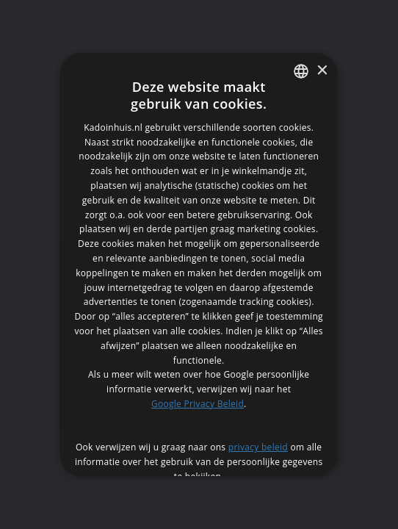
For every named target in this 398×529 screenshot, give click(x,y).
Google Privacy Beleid (197, 403)
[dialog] (198, 264)
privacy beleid (258, 447)
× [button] (322, 70)
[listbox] (301, 71)
